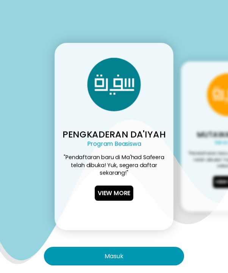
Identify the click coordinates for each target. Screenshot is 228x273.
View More (114, 193)
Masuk (114, 256)
